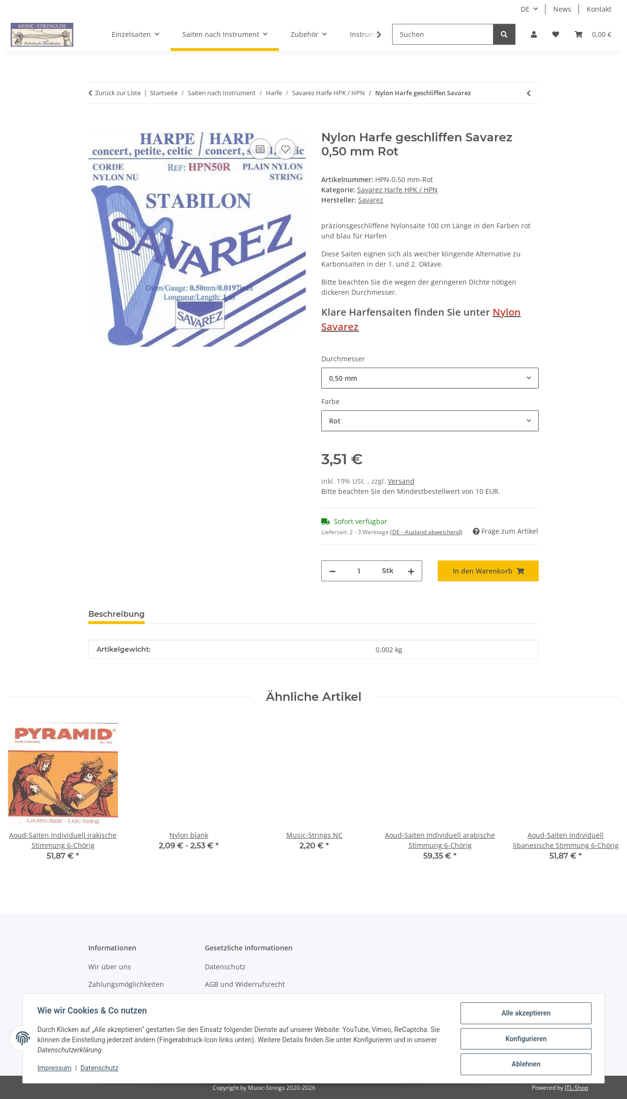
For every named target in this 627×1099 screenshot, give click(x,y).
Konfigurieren (524, 1039)
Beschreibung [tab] (116, 614)
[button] (533, 34)
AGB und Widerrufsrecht (245, 984)
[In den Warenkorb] (96, 125)
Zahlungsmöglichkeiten (126, 984)
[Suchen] (443, 34)
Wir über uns (109, 966)
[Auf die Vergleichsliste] (260, 149)
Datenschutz (100, 1069)
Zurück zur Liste (118, 92)
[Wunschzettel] (555, 34)
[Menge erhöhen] (411, 571)
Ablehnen (525, 1064)
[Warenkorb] (593, 34)
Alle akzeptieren (524, 1014)
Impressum (55, 1069)
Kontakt (599, 9)
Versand (401, 481)
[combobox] (430, 378)
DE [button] (525, 9)
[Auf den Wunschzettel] (285, 149)
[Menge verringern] (332, 571)
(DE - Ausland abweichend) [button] (426, 532)
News (562, 9)
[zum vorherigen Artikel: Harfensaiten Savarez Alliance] (529, 93)
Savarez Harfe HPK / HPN (397, 189)
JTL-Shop (576, 1087)
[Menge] (359, 571)
